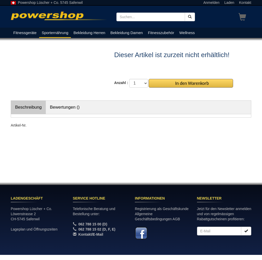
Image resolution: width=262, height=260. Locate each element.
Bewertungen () (65, 107)
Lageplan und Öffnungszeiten (34, 229)
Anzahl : (121, 83)
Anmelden (211, 3)
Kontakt (245, 3)
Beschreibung (28, 107)
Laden (229, 3)
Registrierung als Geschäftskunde (162, 209)
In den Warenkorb (191, 83)
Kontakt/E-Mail (90, 234)
